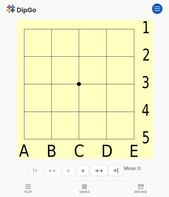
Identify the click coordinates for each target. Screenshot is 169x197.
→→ (99, 170)
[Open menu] (157, 9)
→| (116, 170)
